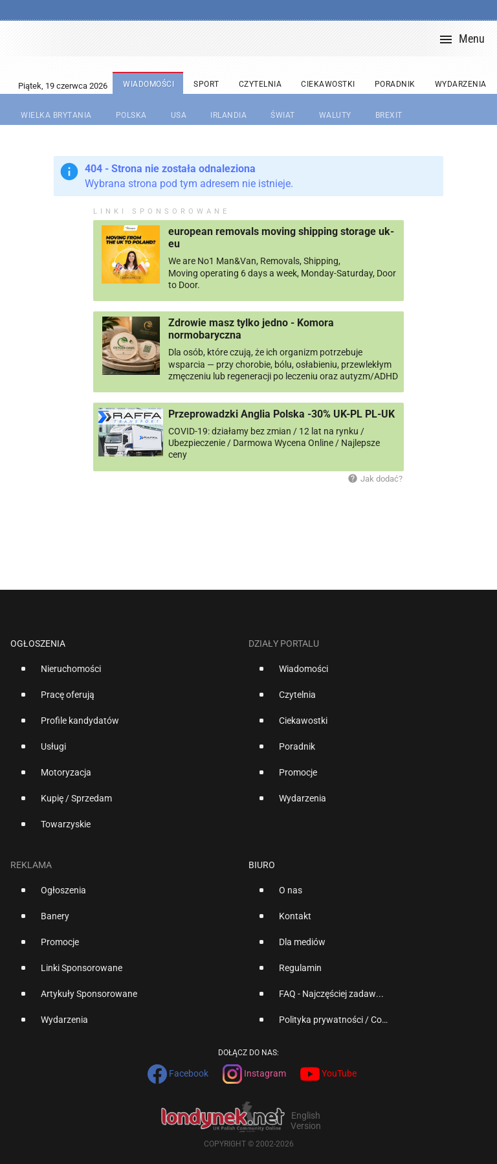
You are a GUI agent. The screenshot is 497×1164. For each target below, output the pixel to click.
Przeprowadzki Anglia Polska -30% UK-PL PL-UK (281, 414)
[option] (124, 674)
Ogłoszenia (37, 643)
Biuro (261, 865)
